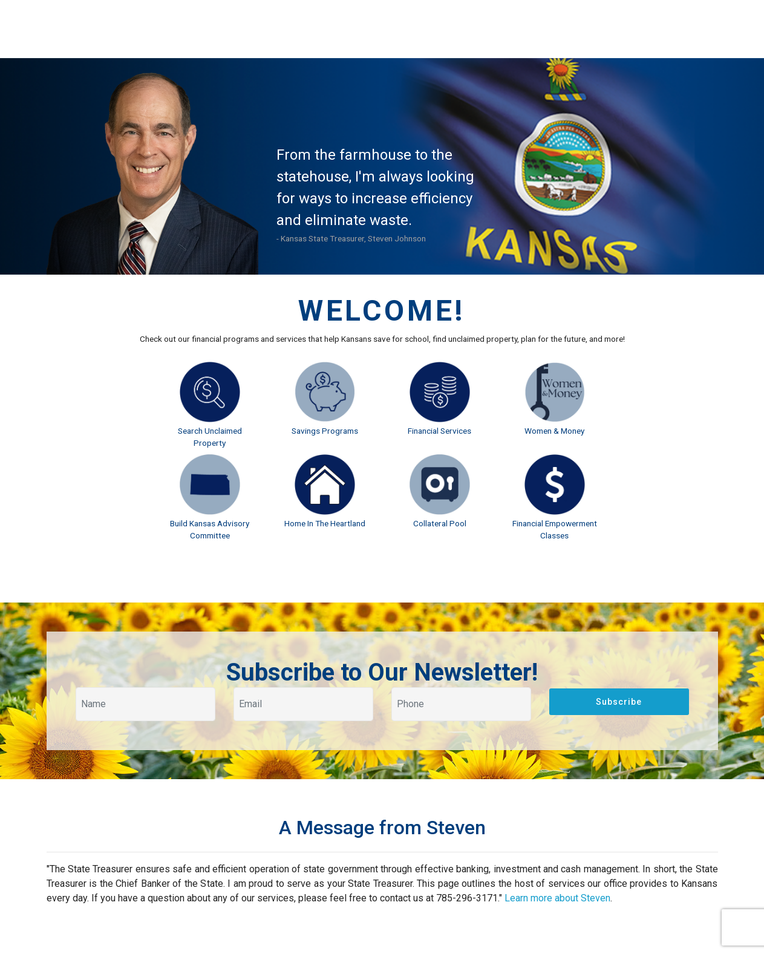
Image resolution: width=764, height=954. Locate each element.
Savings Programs (325, 431)
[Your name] (145, 704)
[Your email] (303, 704)
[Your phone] (461, 704)
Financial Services (439, 431)
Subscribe (619, 702)
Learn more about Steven (557, 898)
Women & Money (554, 431)
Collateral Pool (439, 523)
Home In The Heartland (324, 523)
